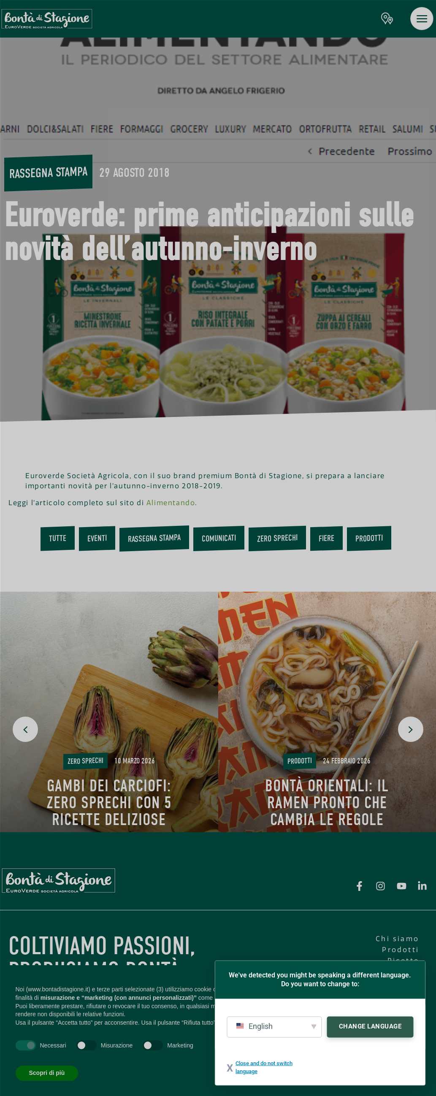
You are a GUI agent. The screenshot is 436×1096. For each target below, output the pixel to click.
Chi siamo (397, 939)
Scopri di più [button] (47, 1072)
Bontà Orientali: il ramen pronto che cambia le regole (327, 802)
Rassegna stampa (48, 172)
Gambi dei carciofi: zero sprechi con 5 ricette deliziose (109, 802)
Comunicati (219, 538)
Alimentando (170, 503)
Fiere (326, 538)
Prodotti (369, 538)
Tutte (57, 538)
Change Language (370, 1026)
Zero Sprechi (277, 538)
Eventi (97, 538)
